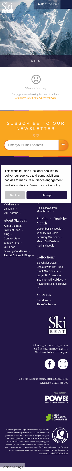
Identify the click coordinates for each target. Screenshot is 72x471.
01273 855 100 (47, 4)
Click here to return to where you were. (36, 97)
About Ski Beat (15, 220)
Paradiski (42, 300)
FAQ (6, 234)
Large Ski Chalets (47, 275)
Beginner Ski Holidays (50, 279)
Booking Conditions (15, 251)
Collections (46, 257)
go (63, 144)
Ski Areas (44, 294)
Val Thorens (11, 212)
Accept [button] (47, 195)
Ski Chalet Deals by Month (52, 220)
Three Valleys (45, 304)
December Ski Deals (49, 228)
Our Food (9, 246)
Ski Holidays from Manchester (47, 209)
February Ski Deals (48, 237)
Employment (11, 242)
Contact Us (10, 238)
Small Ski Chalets (47, 271)
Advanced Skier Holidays (52, 283)
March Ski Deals (46, 241)
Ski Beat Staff (12, 230)
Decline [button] (15, 195)
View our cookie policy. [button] (45, 185)
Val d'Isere (10, 204)
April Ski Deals (45, 245)
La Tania (9, 208)
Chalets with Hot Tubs (50, 266)
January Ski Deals (47, 232)
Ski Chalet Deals (47, 262)
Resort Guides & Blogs (17, 255)
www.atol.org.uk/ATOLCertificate (53, 453)
